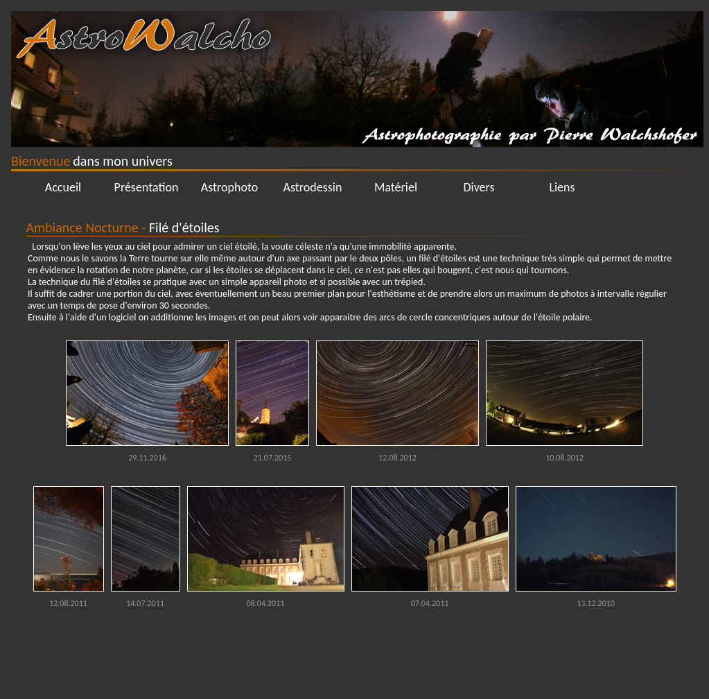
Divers (478, 187)
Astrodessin (312, 187)
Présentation (146, 187)
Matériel (395, 187)
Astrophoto (230, 187)
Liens (562, 187)
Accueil (63, 187)
